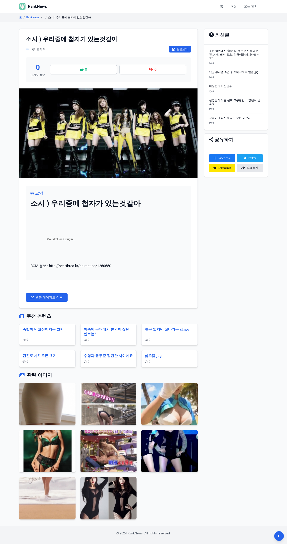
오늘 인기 (251, 6)
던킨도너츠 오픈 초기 (40, 356)
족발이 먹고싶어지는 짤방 (43, 329)
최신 (233, 6)
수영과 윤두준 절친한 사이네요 (108, 356)
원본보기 (180, 49)
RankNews (32, 17)
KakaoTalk (222, 167)
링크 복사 (249, 167)
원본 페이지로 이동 (47, 297)
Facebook (222, 158)
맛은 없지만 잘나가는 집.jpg (167, 329)
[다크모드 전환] (279, 536)
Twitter (250, 158)
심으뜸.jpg (153, 356)
